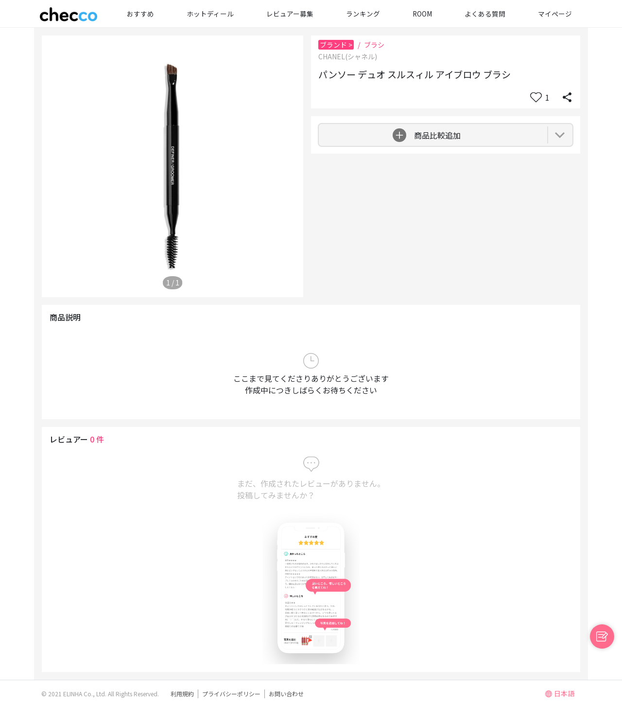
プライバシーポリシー (231, 693)
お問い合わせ (286, 693)
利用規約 (182, 693)
